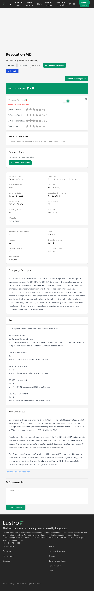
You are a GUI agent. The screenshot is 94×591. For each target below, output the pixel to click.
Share (23, 65)
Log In (84, 5)
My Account (8, 556)
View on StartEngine (76, 79)
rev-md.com (14, 221)
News (39, 4)
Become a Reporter (20, 163)
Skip (45, 110)
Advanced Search (19, 3)
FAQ (51, 571)
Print (11, 65)
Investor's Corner (49, 3)
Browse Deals (9, 546)
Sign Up (84, 2)
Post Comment (16, 507)
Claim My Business (54, 65)
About (51, 546)
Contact (52, 556)
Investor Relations (30, 3)
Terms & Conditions (57, 561)
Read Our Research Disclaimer (18, 472)
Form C (12, 71)
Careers (6, 561)
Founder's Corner (60, 3)
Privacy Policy (55, 566)
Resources (7, 551)
